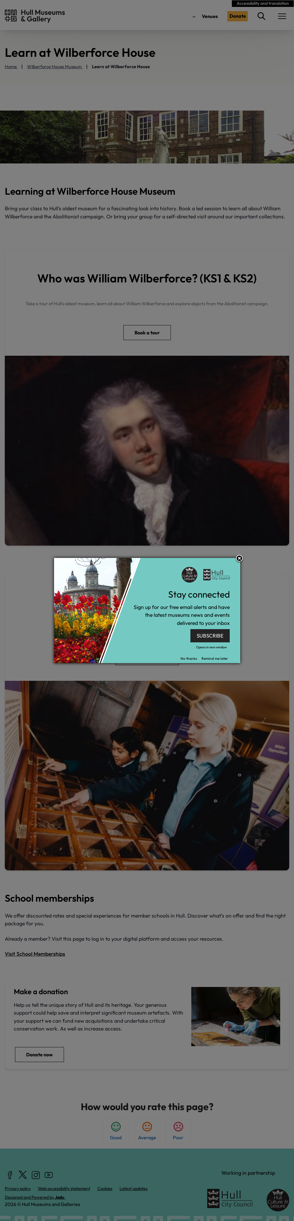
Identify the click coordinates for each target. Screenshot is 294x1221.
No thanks (188, 658)
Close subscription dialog (239, 558)
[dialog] (147, 610)
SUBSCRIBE (210, 635)
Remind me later (215, 658)
